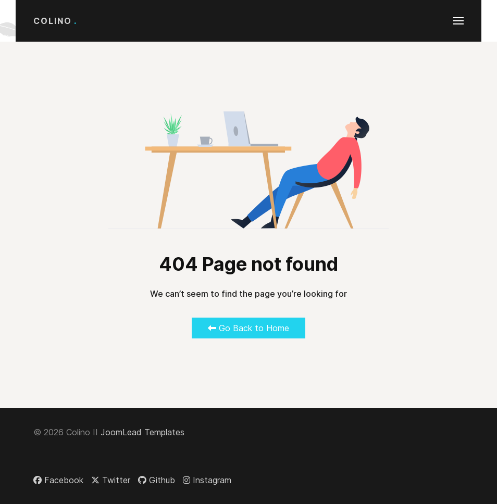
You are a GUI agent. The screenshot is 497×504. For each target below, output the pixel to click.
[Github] (156, 480)
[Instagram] (207, 480)
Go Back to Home (248, 328)
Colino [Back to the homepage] (55, 21)
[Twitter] (110, 480)
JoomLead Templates (142, 432)
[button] (458, 21)
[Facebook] (58, 480)
